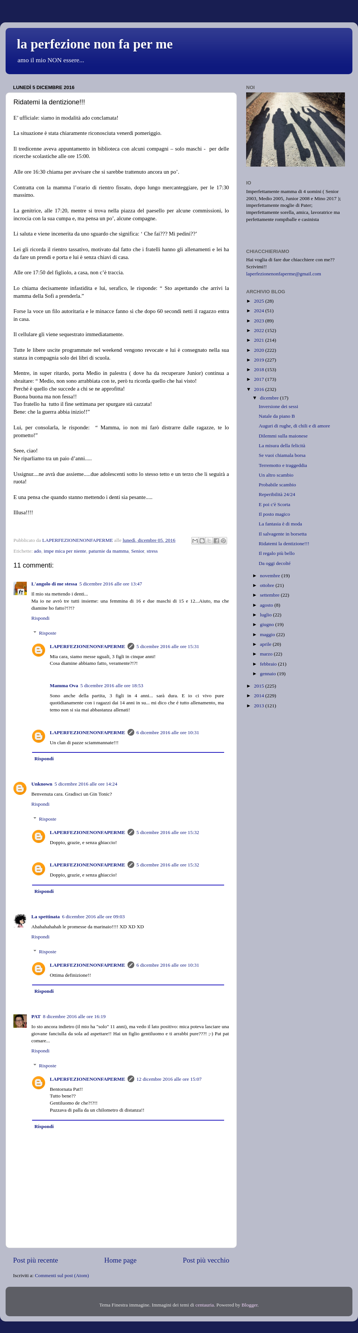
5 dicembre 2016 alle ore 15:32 (167, 832)
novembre (270, 575)
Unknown (41, 784)
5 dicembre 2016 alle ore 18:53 (112, 685)
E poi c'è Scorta (275, 504)
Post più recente (35, 1260)
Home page (120, 1260)
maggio (268, 634)
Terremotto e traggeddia (283, 465)
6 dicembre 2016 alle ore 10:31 (167, 732)
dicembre (270, 398)
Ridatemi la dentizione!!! (284, 543)
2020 (259, 350)
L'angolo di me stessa (54, 584)
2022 (259, 330)
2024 (259, 310)
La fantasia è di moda (280, 524)
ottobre (268, 585)
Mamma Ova (64, 685)
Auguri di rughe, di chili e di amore (294, 426)
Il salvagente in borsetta (283, 534)
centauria (204, 1305)
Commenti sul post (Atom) (62, 1275)
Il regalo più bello (277, 553)
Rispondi (40, 618)
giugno (267, 624)
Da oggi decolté (275, 563)
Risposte (48, 633)
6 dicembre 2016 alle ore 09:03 (93, 916)
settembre (270, 595)
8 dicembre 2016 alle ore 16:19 (74, 1016)
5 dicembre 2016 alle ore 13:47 (110, 584)
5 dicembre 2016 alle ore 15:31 (167, 646)
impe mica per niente (65, 551)
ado (37, 551)
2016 (259, 389)
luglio (266, 614)
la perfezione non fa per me (95, 44)
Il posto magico (274, 514)
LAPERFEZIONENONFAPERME (87, 646)
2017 (259, 379)
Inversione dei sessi (278, 406)
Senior (137, 551)
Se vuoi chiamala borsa (282, 455)
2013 (259, 705)
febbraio (269, 664)
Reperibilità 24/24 (277, 494)
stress (152, 551)
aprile (266, 644)
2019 (259, 360)
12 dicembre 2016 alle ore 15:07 (169, 1079)
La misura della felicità (282, 445)
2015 (259, 686)
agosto (267, 605)
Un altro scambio (276, 475)
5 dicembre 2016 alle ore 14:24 (85, 784)
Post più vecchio (206, 1260)
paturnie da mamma (109, 551)
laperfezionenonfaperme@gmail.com (283, 274)
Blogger (250, 1305)
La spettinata (45, 916)
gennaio (268, 673)
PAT (36, 1016)
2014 (259, 695)
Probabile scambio (277, 484)
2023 (259, 320)
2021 (259, 340)
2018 (259, 369)
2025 (259, 301)
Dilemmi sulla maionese (283, 436)
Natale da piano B (277, 416)
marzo (267, 654)
